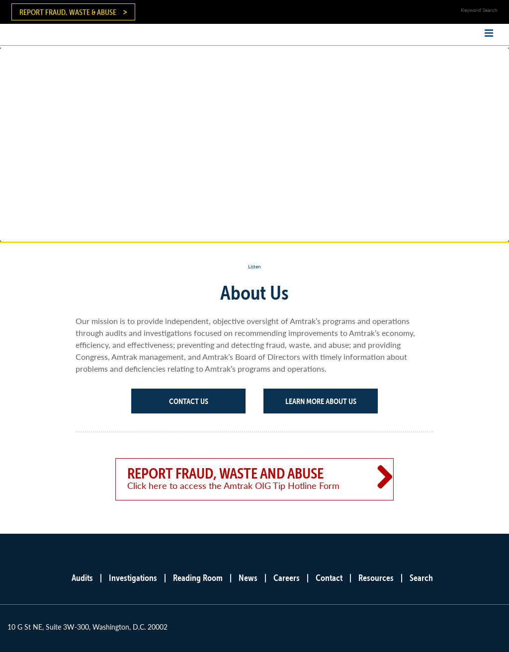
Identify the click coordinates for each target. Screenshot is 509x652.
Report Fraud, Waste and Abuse (240, 478)
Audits (82, 577)
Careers (286, 577)
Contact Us (188, 401)
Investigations (133, 577)
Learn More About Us (320, 401)
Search (421, 577)
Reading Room (198, 577)
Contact (329, 577)
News (248, 577)
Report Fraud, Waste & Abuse (67, 12)
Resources (376, 577)
